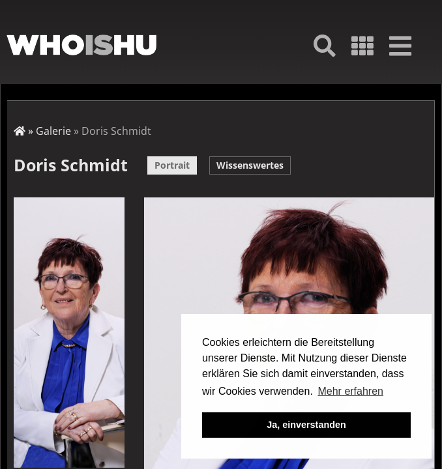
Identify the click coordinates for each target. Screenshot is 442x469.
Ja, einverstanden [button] (306, 424)
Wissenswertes (250, 165)
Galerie (53, 131)
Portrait (172, 165)
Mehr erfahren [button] (350, 391)
